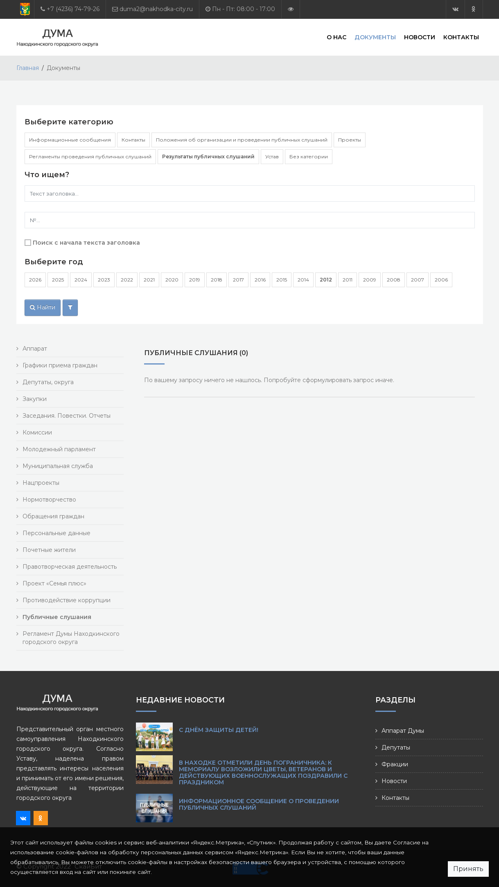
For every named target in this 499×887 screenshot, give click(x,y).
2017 (238, 280)
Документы (375, 37)
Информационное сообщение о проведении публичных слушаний (259, 804)
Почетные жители (49, 550)
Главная (27, 68)
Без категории (308, 156)
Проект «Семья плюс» (54, 583)
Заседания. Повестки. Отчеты (67, 415)
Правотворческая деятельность (70, 566)
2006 (441, 280)
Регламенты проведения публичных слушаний (90, 156)
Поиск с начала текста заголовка (86, 242)
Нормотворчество (49, 499)
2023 (104, 280)
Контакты (461, 37)
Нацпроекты (41, 482)
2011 (347, 280)
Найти (42, 307)
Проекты (349, 140)
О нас (336, 37)
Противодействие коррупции (67, 600)
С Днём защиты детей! (218, 730)
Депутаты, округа (48, 382)
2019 (194, 280)
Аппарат (35, 348)
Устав (272, 156)
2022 (127, 280)
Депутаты (396, 747)
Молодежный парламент (59, 449)
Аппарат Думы (403, 730)
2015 (281, 280)
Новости (419, 37)
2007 (417, 280)
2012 (326, 280)
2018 (216, 280)
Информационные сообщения (70, 140)
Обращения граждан (53, 516)
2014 (303, 280)
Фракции (395, 764)
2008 (393, 280)
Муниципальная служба (58, 466)
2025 (58, 280)
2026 (35, 280)
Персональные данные (56, 533)
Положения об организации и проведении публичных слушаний (241, 140)
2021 (149, 280)
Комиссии (37, 432)
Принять (468, 869)
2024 (81, 280)
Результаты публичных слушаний (208, 156)
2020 (171, 280)
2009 (369, 280)
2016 (260, 280)
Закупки (35, 399)
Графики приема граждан (60, 365)
